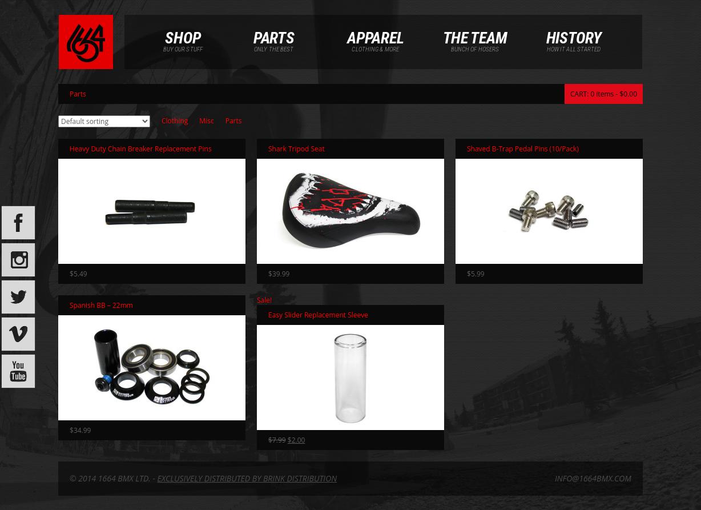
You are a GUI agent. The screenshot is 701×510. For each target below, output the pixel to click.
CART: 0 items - (603, 94)
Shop (183, 37)
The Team (475, 37)
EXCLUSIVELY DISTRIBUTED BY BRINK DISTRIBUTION (247, 478)
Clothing (175, 121)
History (573, 37)
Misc (206, 121)
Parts (274, 37)
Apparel (375, 37)
